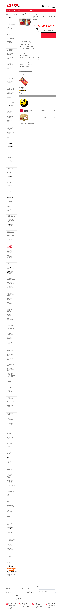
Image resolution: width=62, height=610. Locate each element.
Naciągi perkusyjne (9, 264)
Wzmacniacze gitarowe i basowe (10, 46)
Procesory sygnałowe (9, 338)
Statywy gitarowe (9, 495)
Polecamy (20, 10)
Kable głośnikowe (10, 391)
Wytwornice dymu (10, 428)
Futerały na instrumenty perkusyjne (10, 481)
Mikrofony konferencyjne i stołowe (10, 294)
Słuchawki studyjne (9, 121)
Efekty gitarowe (10, 60)
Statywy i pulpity (11, 485)
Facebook (32, 10)
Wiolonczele (10, 182)
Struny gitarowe (11, 78)
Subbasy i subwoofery (10, 319)
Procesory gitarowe (9, 68)
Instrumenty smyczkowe (10, 176)
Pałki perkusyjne (9, 239)
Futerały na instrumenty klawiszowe (10, 470)
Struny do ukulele (9, 97)
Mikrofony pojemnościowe (10, 290)
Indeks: (34, 21)
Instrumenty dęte (10, 198)
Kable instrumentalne (10, 75)
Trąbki (8, 206)
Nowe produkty (29, 589)
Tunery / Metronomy (9, 449)
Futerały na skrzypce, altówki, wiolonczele (10, 476)
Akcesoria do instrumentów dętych (10, 220)
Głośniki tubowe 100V (11, 365)
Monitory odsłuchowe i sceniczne (10, 350)
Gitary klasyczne (9, 20)
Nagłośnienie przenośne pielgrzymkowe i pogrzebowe (11, 375)
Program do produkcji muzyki (10, 128)
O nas (28, 586)
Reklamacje (18, 595)
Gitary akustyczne (9, 28)
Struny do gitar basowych (10, 93)
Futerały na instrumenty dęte (10, 466)
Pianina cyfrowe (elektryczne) (11, 154)
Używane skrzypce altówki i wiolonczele (10, 558)
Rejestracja (8, 588)
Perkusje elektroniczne (10, 232)
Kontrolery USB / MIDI (10, 133)
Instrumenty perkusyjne (10, 225)
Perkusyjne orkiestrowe (10, 261)
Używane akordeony (9, 532)
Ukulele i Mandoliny (9, 42)
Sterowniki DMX (10, 430)
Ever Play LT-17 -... (22, 87)
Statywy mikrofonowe (10, 488)
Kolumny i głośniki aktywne (9, 310)
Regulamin (18, 586)
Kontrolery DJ (10, 446)
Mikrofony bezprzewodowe (11, 279)
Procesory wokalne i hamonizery (10, 342)
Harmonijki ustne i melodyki (11, 216)
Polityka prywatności (19, 588)
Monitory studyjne (9, 137)
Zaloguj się (48, 6)
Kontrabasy (10, 185)
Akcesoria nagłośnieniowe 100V (10, 369)
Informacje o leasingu (20, 596)
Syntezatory (10, 157)
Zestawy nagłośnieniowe (10, 334)
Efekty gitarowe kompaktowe (10, 64)
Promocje (14, 10)
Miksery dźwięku (11, 325)
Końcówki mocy (10, 331)
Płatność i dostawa (19, 591)
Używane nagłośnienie (10, 549)
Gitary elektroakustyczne (11, 32)
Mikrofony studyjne (9, 112)
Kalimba (9, 172)
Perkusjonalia (10, 235)
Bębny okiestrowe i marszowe (10, 256)
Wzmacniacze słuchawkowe (10, 124)
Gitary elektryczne (10, 35)
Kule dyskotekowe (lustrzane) (10, 423)
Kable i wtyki (10, 387)
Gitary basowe (10, 38)
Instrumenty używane (10, 528)
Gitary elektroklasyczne (11, 24)
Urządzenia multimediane (10, 566)
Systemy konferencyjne (10, 268)
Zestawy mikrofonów (10, 303)
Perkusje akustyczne (9, 229)
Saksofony (9, 201)
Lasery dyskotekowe (10, 419)
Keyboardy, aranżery (9, 151)
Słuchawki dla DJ (10, 434)
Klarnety (9, 204)
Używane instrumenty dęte (10, 553)
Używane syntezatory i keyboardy (10, 536)
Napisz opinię (35, 19)
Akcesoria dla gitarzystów (10, 72)
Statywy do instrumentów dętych (10, 515)
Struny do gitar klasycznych (10, 82)
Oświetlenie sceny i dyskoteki (9, 410)
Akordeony (9, 213)
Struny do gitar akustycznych (10, 85)
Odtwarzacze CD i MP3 (11, 438)
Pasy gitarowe (10, 99)
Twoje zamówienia (9, 591)
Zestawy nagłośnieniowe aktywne (10, 380)
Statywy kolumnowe (10, 502)
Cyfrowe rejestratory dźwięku (10, 116)
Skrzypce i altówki (9, 179)
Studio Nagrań (10, 105)
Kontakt (26, 10)
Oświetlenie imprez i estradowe (10, 414)
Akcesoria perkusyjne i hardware (10, 251)
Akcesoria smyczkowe (9, 194)
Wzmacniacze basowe (10, 54)
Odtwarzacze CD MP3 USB (11, 384)
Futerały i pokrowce (9, 458)
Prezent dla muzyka (9, 524)
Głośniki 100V (10, 362)
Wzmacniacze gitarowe (10, 58)
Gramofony (9, 441)
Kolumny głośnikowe (10, 306)
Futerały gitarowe (9, 462)
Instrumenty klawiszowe (10, 147)
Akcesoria (9, 443)
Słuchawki (9, 143)
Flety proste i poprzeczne (10, 210)
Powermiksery (10, 328)
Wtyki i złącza (10, 401)
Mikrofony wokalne (9, 299)
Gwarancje (18, 592)
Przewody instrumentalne (10, 395)
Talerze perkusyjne (9, 242)
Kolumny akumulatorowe (10, 322)
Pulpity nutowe (10, 491)
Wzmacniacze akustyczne (10, 50)
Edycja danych (8, 592)
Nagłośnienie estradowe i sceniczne (10, 272)
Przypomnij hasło (9, 589)
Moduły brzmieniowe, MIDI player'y (10, 165)
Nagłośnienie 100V (10, 355)
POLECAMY (9, 562)
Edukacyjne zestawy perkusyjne (9, 246)
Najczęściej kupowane (30, 592)
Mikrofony (9, 276)
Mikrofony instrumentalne (10, 283)
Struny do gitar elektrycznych (10, 89)
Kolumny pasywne (9, 315)
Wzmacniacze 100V (10, 359)
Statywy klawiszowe (10, 511)
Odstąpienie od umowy (20, 589)
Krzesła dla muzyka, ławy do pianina (11, 506)
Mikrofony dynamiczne (10, 287)
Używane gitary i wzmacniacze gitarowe (11, 540)
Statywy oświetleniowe (10, 499)
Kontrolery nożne (10, 169)
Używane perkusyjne (9, 545)
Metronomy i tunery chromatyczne (10, 453)
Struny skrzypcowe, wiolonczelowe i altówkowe (11, 189)
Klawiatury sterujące (9, 161)
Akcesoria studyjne (9, 140)
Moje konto (8, 585)
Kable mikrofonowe (10, 398)
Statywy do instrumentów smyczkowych (10, 520)
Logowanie (8, 586)
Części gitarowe (10, 102)
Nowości (8, 10)
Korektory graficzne (9, 346)
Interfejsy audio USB (9, 108)
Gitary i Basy (10, 17)
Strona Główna (7, 14)
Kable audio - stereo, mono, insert (10, 405)
